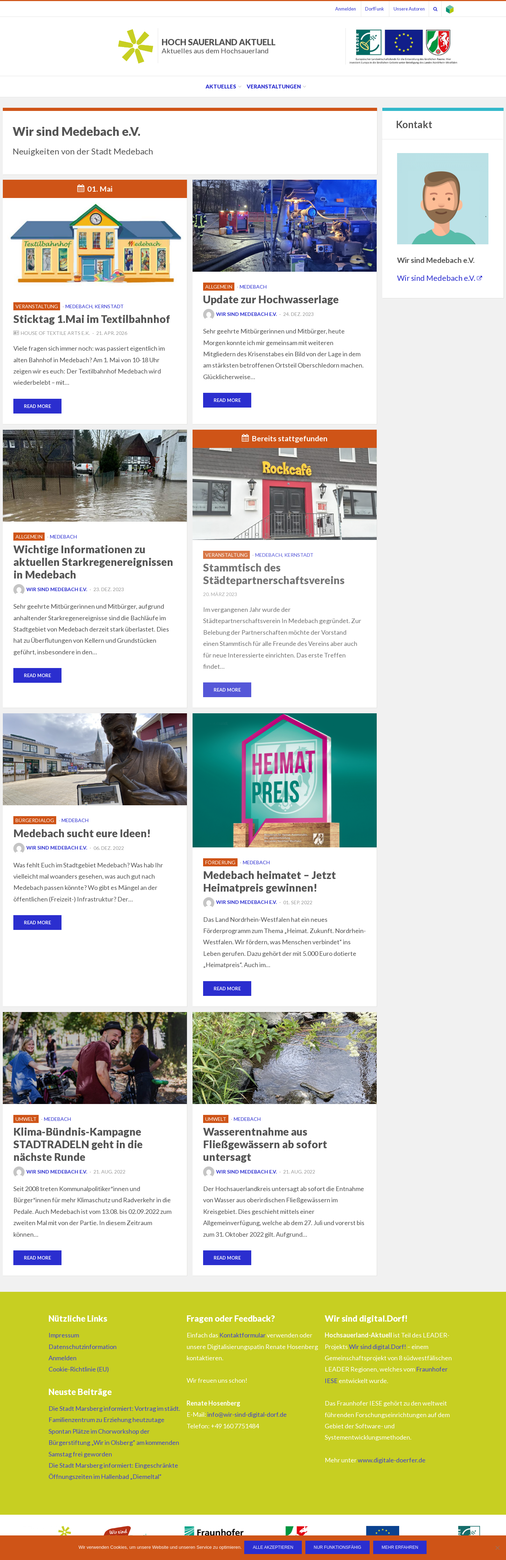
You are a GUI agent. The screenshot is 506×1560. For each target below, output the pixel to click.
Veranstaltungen (274, 86)
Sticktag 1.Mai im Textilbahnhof (91, 318)
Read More (37, 406)
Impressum (63, 1337)
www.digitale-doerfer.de (392, 1462)
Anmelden (335, 9)
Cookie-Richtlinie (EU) (78, 1371)
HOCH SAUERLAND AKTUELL (218, 46)
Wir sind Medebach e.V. (240, 314)
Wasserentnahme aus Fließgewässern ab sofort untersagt (265, 1145)
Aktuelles (221, 86)
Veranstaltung (36, 306)
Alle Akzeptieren (274, 1548)
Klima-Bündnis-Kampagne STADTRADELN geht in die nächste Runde (78, 1145)
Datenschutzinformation (82, 1348)
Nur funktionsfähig (338, 1548)
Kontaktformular (242, 1337)
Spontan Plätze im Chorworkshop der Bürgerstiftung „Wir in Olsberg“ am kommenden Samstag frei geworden (113, 1444)
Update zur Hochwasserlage (271, 299)
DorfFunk (366, 9)
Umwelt (26, 1120)
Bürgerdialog (34, 821)
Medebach (253, 287)
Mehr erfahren (401, 1548)
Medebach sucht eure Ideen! (82, 833)
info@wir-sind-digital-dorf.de (247, 1416)
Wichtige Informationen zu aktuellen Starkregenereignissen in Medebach (93, 562)
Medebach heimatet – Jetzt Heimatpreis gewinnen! (269, 881)
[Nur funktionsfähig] (497, 1548)
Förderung (220, 863)
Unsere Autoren (403, 9)
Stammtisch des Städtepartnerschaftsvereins (274, 574)
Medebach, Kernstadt (94, 306)
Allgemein (218, 287)
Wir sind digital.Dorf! (377, 1348)
